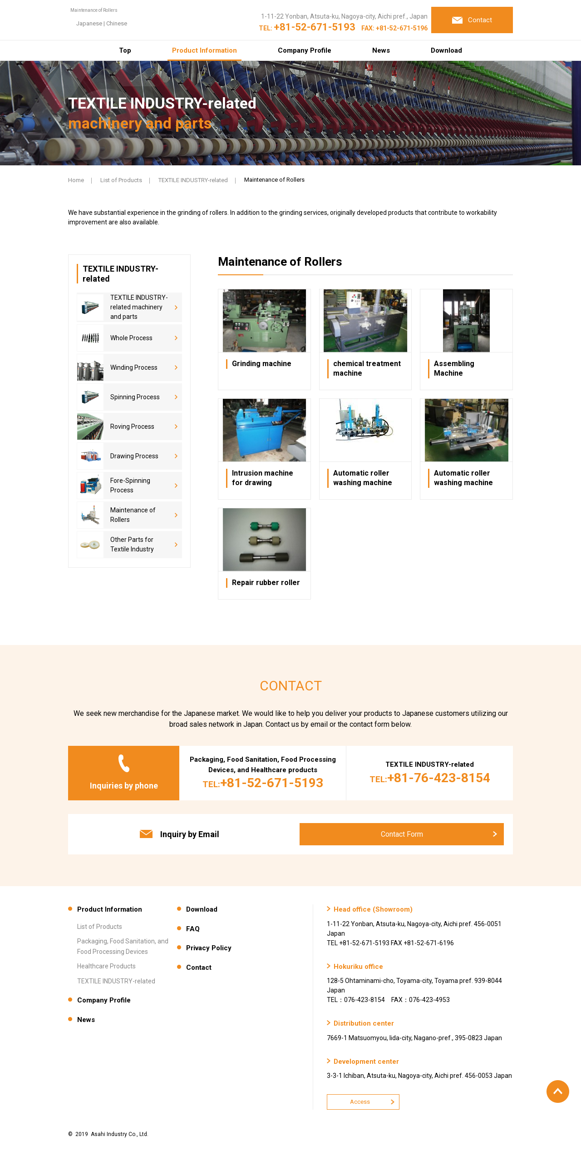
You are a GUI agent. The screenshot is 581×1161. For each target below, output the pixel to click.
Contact (199, 967)
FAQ (193, 929)
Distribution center (364, 1023)
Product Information (204, 50)
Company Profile (304, 50)
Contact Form (402, 834)
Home (76, 180)
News (381, 50)
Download (446, 50)
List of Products (121, 180)
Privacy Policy (208, 948)
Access (360, 1101)
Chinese (228, 27)
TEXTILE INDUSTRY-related (193, 180)
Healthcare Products (106, 966)
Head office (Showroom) (373, 909)
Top (125, 50)
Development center (366, 1061)
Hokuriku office (358, 967)
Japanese (201, 27)
